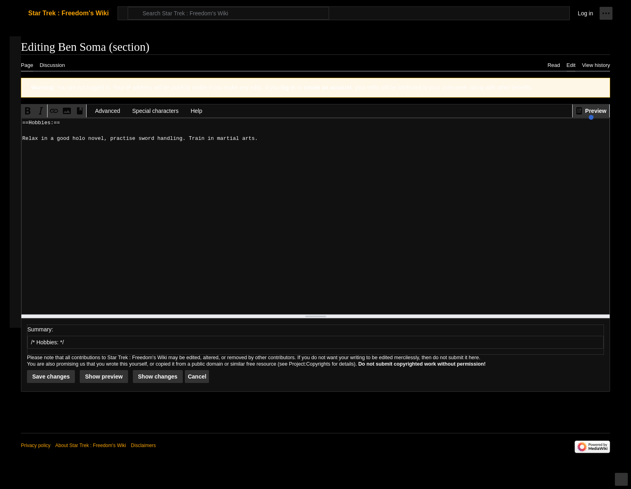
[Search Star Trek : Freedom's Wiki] (228, 13)
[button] (591, 110)
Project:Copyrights (310, 364)
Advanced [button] (107, 111)
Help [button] (196, 111)
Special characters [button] (155, 111)
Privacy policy (35, 445)
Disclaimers (143, 445)
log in (287, 87)
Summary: (40, 329)
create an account (328, 87)
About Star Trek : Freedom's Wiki (90, 445)
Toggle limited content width (622, 483)
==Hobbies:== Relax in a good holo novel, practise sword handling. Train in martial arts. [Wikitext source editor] (315, 216)
